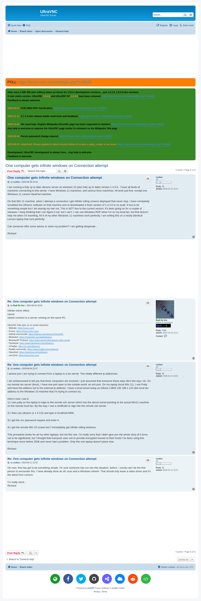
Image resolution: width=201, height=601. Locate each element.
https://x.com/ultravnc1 (29, 346)
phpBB (90, 588)
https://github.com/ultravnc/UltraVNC (45, 334)
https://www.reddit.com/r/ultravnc (42, 349)
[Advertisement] (100, 56)
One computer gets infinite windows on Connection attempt (56, 165)
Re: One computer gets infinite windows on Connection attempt (51, 301)
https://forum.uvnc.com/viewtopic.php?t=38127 (137, 124)
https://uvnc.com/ (26, 328)
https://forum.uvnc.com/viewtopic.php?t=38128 (54, 82)
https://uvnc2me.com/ (29, 355)
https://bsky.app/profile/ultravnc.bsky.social (49, 340)
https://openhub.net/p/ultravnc (33, 352)
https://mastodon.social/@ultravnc (35, 337)
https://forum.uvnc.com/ (27, 331)
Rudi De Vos (161, 320)
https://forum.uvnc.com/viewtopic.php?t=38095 (128, 96)
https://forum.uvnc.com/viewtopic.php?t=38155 (80, 108)
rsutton (159, 177)
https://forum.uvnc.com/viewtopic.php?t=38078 (85, 136)
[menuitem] (26, 25)
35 (163, 186)
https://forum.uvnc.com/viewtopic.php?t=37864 (144, 144)
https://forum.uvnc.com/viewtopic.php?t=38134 (105, 116)
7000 (164, 330)
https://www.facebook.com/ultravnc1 (36, 343)
